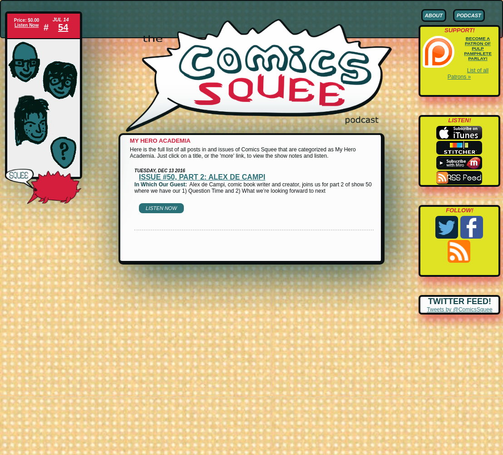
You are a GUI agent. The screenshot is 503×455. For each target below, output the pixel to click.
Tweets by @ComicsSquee (459, 309)
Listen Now (27, 25)
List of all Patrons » (468, 73)
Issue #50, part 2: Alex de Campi (202, 177)
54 (63, 27)
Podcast (469, 15)
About (434, 15)
